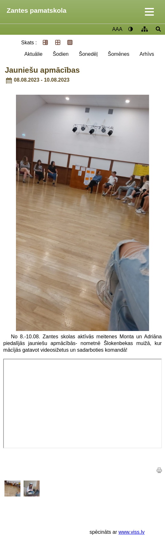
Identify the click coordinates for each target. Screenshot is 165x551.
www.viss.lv (131, 532)
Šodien (61, 54)
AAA (117, 29)
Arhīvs (146, 54)
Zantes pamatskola (36, 10)
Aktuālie (33, 54)
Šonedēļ (88, 54)
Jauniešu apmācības (42, 70)
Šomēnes (119, 54)
